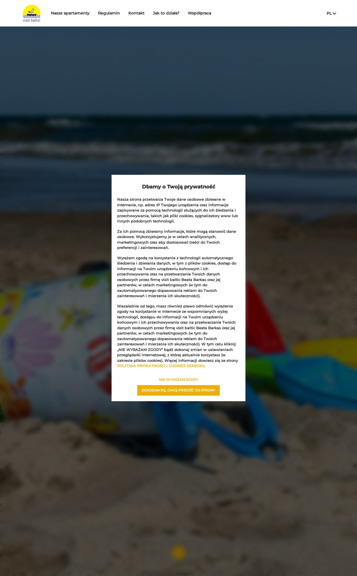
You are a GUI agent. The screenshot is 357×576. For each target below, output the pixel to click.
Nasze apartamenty (84, 13)
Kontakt (150, 13)
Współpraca (213, 13)
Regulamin (123, 13)
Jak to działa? (180, 13)
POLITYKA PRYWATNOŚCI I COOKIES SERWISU (160, 366)
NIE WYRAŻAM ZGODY (178, 379)
